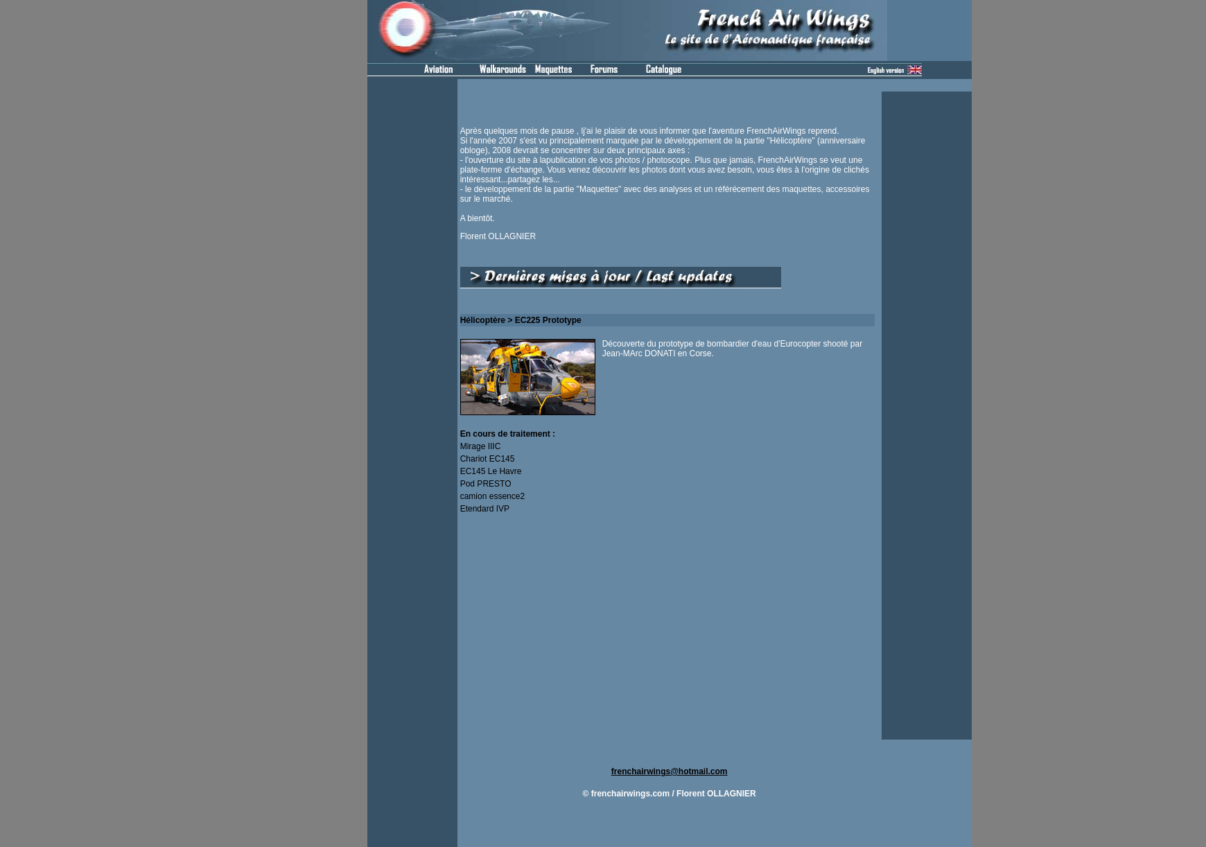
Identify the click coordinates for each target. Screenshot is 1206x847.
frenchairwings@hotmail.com (669, 771)
